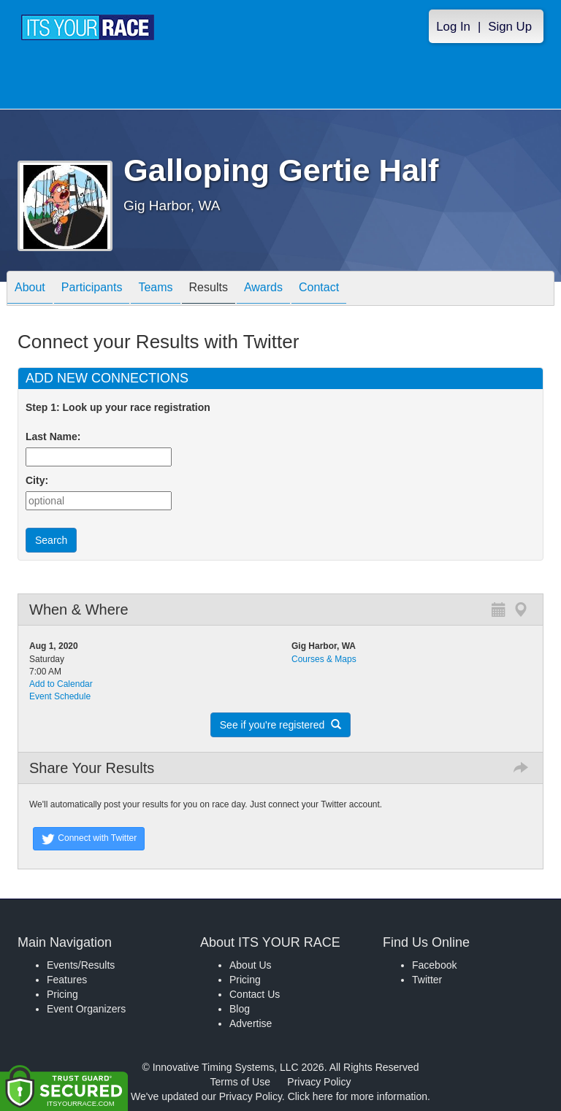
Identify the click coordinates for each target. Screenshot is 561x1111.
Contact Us (254, 994)
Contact (319, 289)
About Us (250, 965)
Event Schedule (60, 696)
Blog (239, 1009)
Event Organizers (86, 1009)
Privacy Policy (319, 1082)
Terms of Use (240, 1082)
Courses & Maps (323, 659)
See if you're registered (280, 725)
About (30, 289)
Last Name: (56, 436)
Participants (92, 289)
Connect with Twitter (89, 838)
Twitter (427, 979)
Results (208, 289)
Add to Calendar (61, 684)
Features (67, 979)
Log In (453, 27)
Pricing (62, 994)
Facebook (434, 965)
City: (37, 480)
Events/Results (81, 965)
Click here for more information (357, 1096)
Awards (263, 289)
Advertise (250, 1023)
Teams (155, 289)
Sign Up (510, 27)
